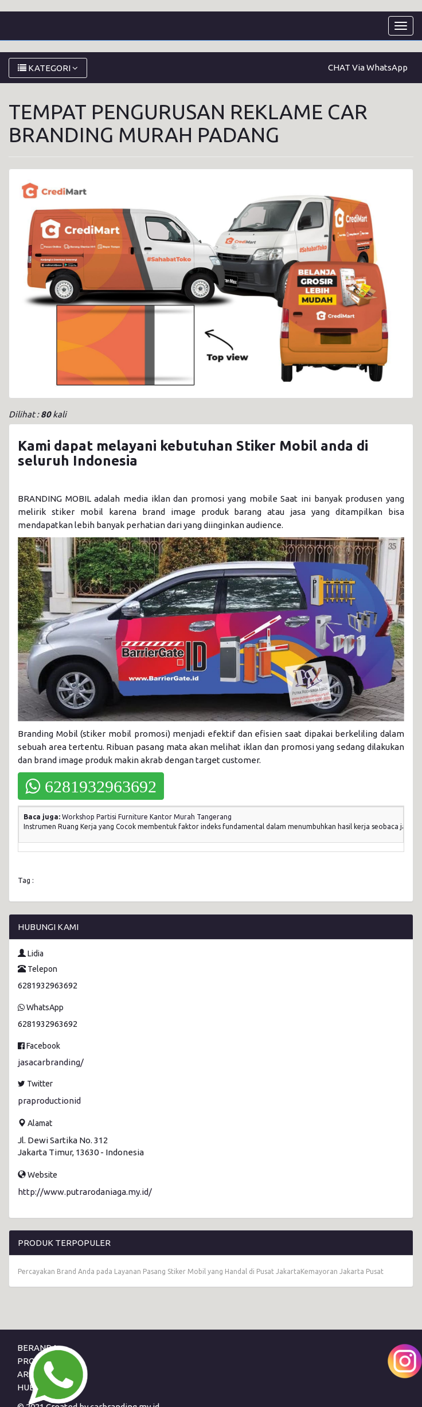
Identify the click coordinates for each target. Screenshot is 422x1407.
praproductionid (49, 1100)
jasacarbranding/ (51, 1062)
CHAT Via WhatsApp (368, 67)
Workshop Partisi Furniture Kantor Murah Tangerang (147, 816)
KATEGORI (48, 68)
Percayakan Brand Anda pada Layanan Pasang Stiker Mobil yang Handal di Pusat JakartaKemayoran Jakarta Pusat (201, 1271)
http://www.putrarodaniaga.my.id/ (85, 1192)
